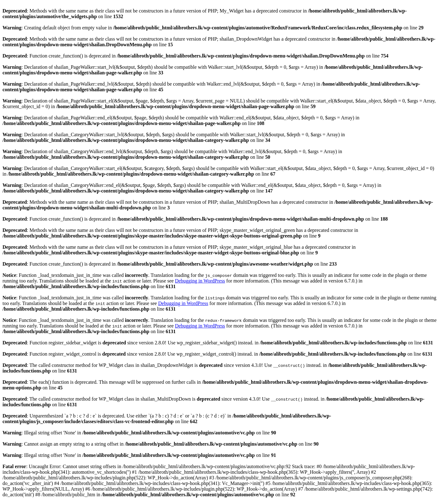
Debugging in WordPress (200, 280)
